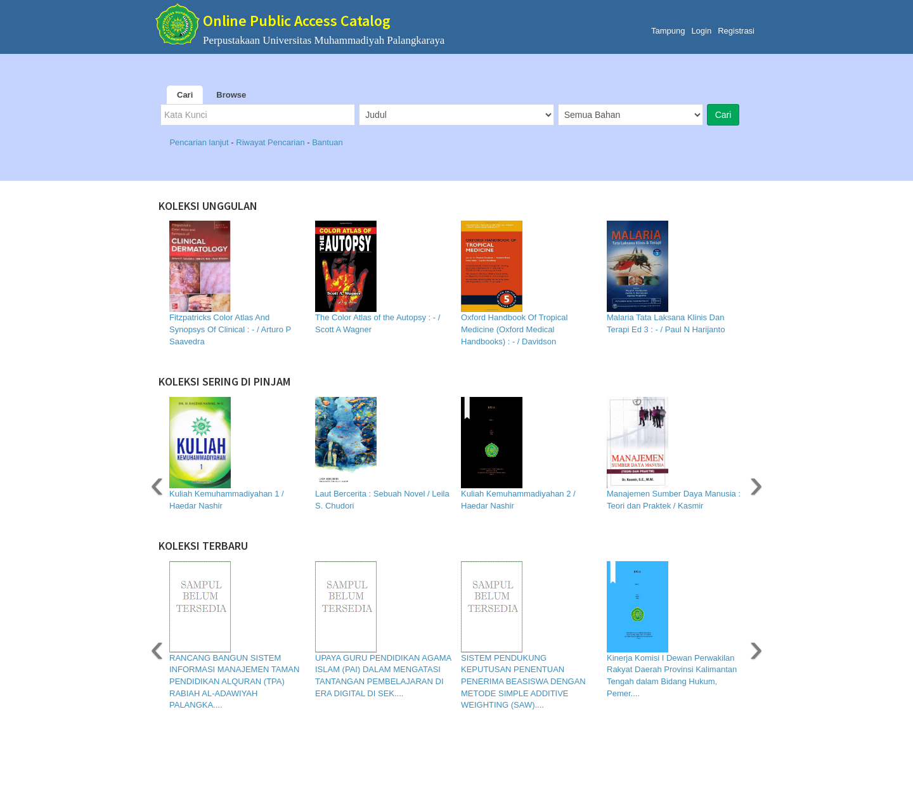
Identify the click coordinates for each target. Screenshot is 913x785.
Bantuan (327, 142)
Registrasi (736, 31)
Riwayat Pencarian (271, 142)
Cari (185, 95)
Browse (231, 95)
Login (701, 31)
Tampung (668, 31)
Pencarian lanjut (200, 142)
